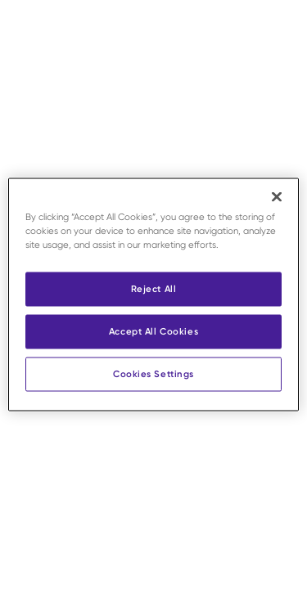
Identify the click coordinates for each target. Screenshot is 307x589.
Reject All (154, 288)
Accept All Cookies (153, 331)
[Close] (277, 197)
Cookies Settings (153, 374)
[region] (153, 295)
